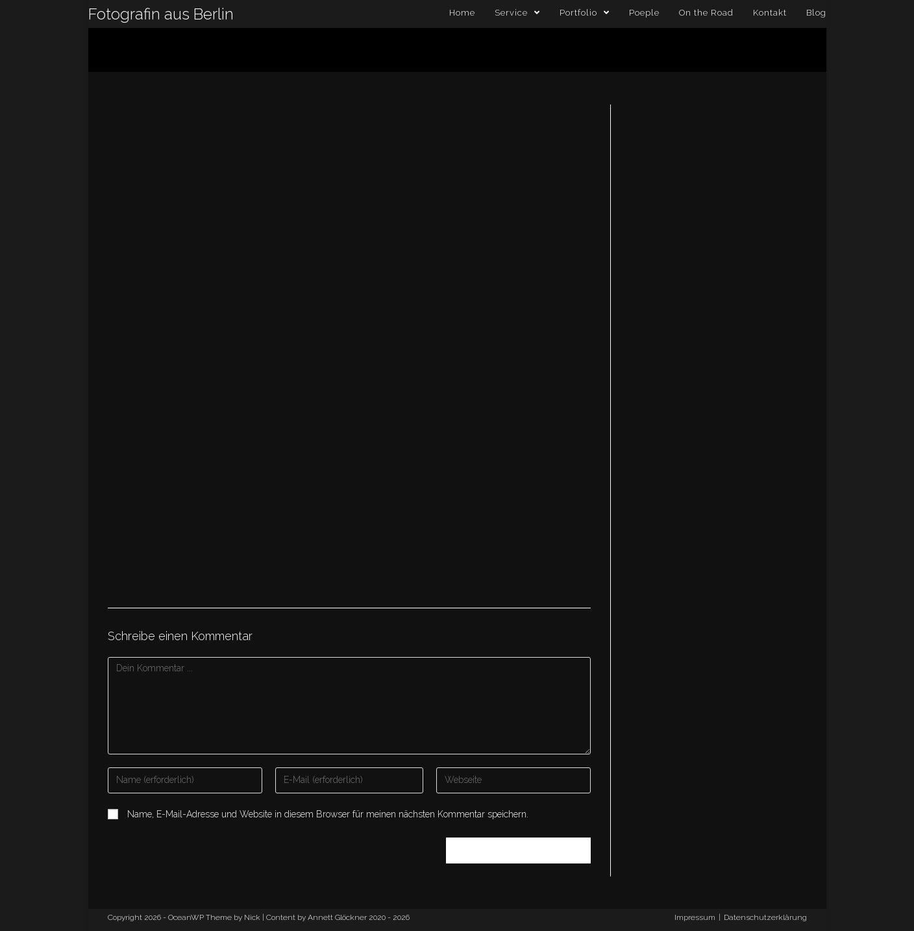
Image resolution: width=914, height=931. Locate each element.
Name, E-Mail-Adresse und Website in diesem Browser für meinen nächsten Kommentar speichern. (327, 814)
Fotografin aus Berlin (161, 14)
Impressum (694, 917)
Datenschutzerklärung (765, 917)
